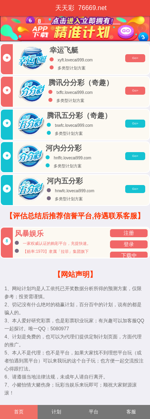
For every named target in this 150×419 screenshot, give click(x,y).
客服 (131, 412)
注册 (129, 233)
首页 (19, 412)
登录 (129, 244)
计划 (56, 412)
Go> (135, 58)
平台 (93, 412)
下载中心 (129, 256)
